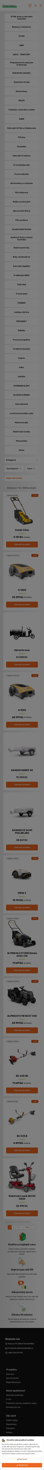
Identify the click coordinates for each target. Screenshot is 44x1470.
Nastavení (22, 1459)
